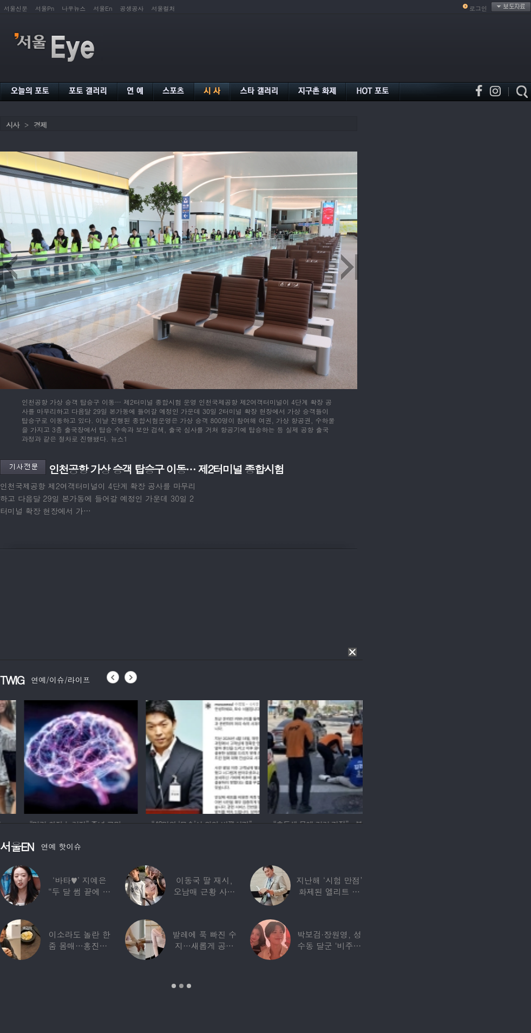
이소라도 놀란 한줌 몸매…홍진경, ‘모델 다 (79, 946)
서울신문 (16, 8)
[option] (151, 755)
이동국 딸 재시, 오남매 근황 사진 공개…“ (204, 891)
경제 (40, 125)
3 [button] (189, 986)
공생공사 (132, 8)
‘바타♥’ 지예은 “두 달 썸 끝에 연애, (79, 891)
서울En (102, 8)
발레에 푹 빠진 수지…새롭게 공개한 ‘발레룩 (204, 946)
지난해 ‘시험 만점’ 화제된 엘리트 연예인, (329, 891)
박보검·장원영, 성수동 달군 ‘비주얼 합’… (329, 946)
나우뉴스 (74, 8)
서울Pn (44, 8)
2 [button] (181, 986)
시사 (12, 125)
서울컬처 (163, 8)
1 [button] (174, 986)
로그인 (478, 8)
